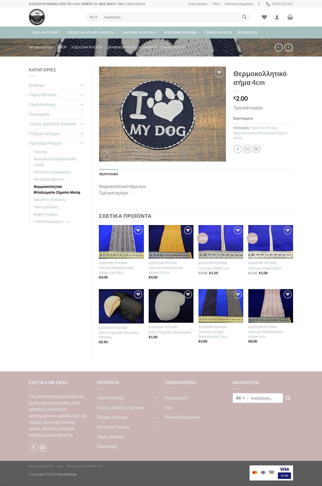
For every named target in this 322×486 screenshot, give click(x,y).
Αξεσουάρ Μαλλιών (49, 179)
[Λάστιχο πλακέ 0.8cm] (270, 242)
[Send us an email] (42, 447)
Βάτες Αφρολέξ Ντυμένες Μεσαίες (118, 334)
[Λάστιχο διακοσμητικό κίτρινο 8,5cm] (171, 242)
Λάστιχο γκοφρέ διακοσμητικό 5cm (212, 334)
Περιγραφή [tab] (108, 174)
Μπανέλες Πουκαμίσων (52, 172)
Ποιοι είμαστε (197, 4)
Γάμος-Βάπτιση (218, 32)
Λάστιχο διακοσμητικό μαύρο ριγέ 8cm (116, 270)
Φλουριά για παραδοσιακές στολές (55, 162)
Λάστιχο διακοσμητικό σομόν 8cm (265, 334)
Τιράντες (40, 151)
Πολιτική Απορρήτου (239, 4)
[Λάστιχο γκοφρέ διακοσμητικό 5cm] (220, 306)
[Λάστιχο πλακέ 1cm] (220, 242)
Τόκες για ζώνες (46, 207)
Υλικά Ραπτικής (46, 32)
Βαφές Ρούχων (46, 214)
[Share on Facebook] (238, 149)
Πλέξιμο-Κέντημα (141, 32)
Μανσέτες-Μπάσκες (49, 199)
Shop (62, 47)
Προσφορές (247, 32)
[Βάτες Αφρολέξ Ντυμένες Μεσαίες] (121, 306)
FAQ (216, 4)
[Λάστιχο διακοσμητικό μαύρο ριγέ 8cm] (121, 242)
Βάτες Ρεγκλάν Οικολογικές (170, 332)
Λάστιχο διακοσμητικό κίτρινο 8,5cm (166, 270)
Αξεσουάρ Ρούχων (182, 32)
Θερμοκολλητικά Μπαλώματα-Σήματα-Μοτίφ (145, 47)
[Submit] (244, 17)
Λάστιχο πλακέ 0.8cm (265, 268)
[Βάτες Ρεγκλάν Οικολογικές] (171, 306)
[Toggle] (82, 85)
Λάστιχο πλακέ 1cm (213, 268)
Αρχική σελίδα (41, 47)
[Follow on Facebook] (258, 4)
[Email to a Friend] (247, 149)
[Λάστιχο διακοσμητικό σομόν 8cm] (270, 306)
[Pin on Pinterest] (256, 149)
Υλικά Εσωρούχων (48, 221)
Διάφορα (36, 85)
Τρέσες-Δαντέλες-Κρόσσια (92, 32)
